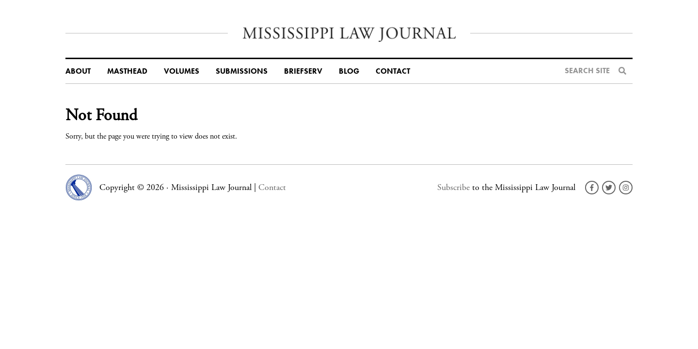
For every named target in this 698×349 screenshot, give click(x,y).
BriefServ (303, 71)
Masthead (127, 71)
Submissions (242, 71)
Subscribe (453, 187)
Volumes (181, 71)
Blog (349, 71)
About (78, 71)
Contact (393, 71)
